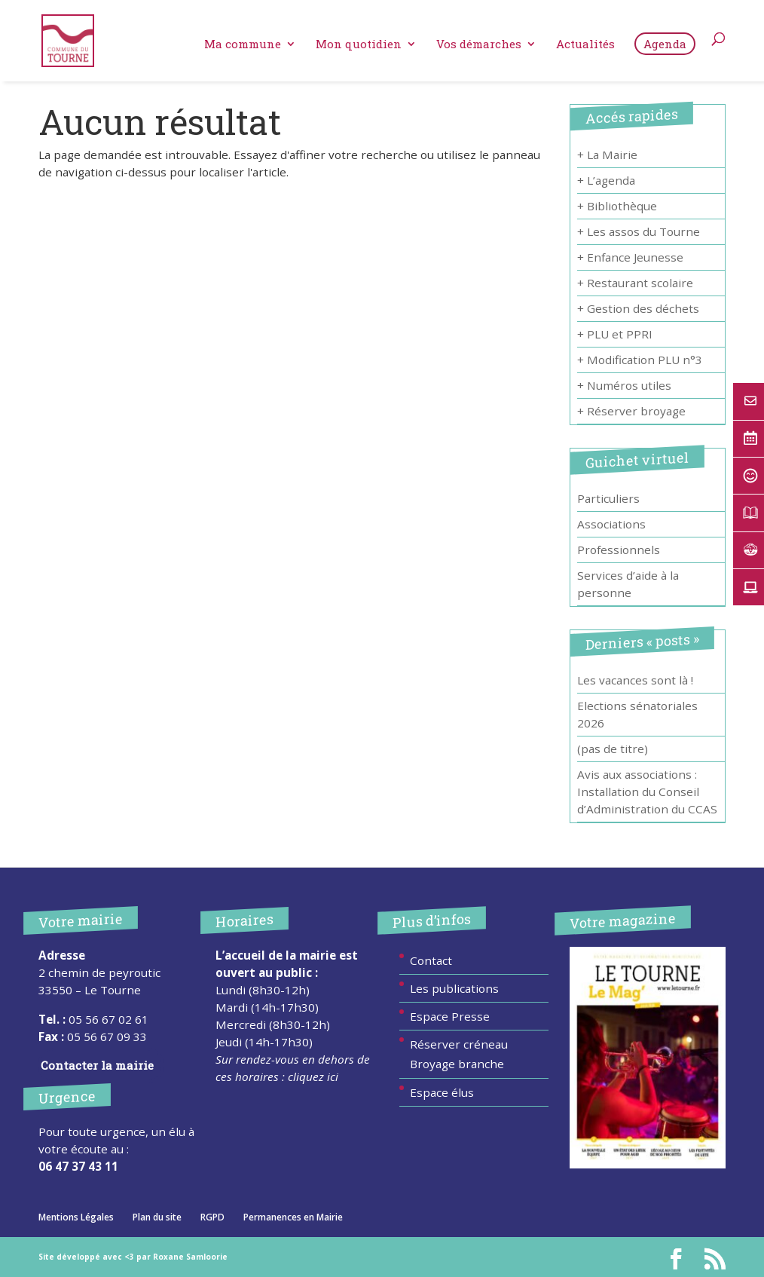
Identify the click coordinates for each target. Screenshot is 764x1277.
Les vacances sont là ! (635, 679)
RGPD (212, 1217)
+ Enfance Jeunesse (630, 257)
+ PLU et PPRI (614, 333)
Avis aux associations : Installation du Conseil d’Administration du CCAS (647, 791)
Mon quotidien (359, 44)
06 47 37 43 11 (78, 1166)
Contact (431, 960)
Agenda (664, 43)
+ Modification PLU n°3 (639, 359)
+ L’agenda (606, 180)
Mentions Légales (76, 1217)
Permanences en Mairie (293, 1217)
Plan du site (157, 1217)
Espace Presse (450, 1016)
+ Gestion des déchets (638, 308)
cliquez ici (313, 1076)
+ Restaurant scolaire (635, 282)
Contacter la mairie (97, 1065)
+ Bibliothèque (617, 205)
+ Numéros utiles (624, 385)
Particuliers (608, 498)
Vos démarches (478, 44)
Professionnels (618, 549)
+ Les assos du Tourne (638, 231)
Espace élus (442, 1092)
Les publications (454, 988)
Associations (611, 523)
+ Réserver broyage (631, 410)
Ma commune (242, 44)
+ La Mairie (607, 154)
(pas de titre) (612, 748)
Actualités (585, 44)
